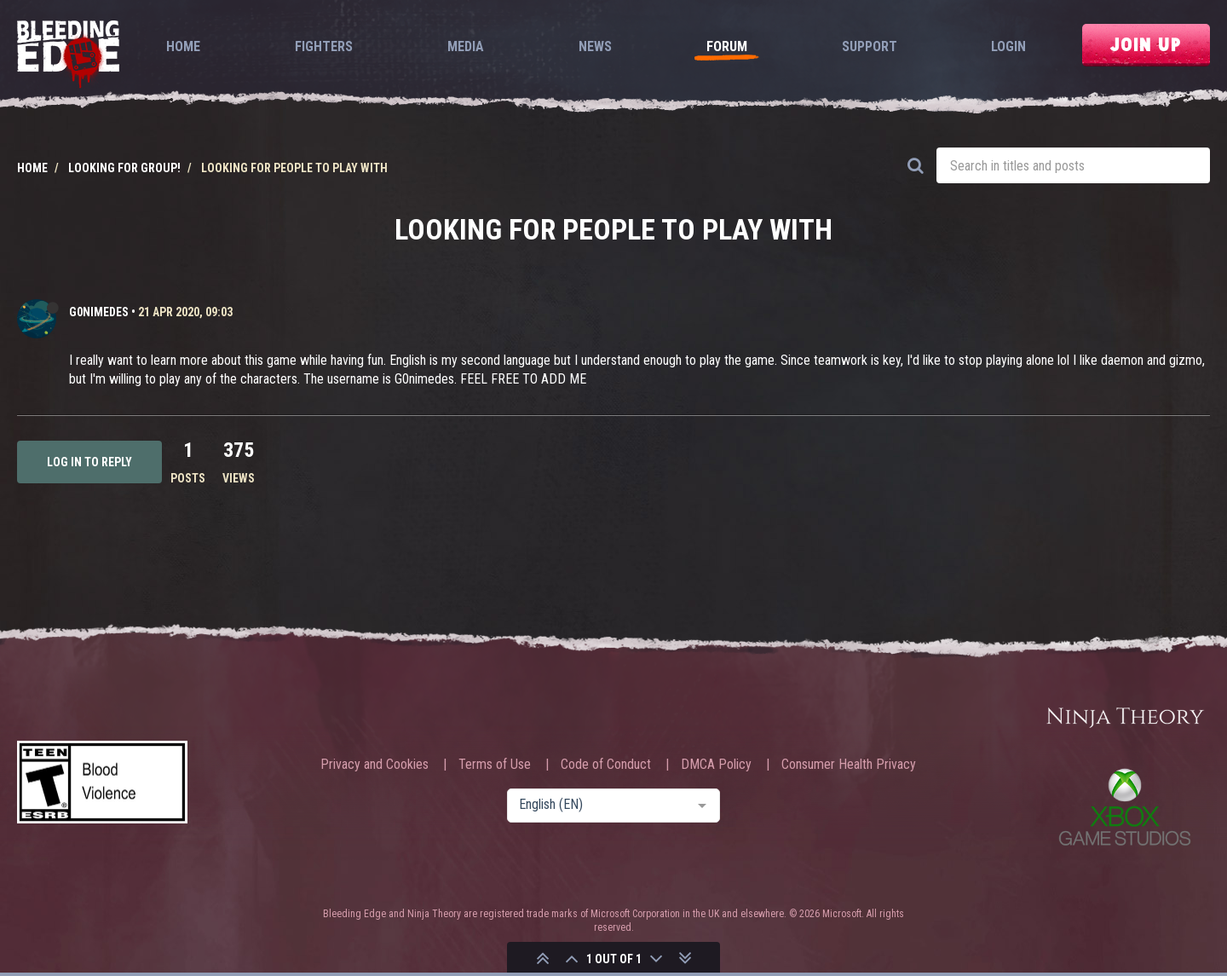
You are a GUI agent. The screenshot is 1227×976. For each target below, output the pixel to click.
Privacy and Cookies (374, 764)
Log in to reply (89, 462)
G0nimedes (99, 312)
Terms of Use (494, 764)
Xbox (1125, 806)
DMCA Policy (716, 764)
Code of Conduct (606, 764)
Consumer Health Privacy (848, 764)
